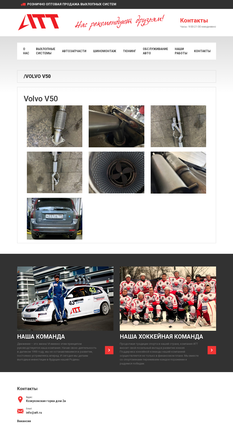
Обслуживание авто (155, 51)
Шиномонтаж (104, 51)
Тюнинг (129, 51)
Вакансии (24, 421)
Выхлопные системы (45, 51)
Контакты (194, 20)
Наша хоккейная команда (161, 336)
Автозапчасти (74, 51)
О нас (26, 51)
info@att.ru (34, 412)
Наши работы (181, 51)
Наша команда (41, 336)
